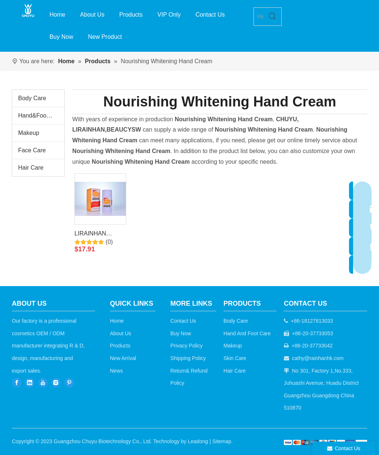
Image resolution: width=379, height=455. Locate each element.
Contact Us (183, 321)
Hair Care (30, 167)
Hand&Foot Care (40, 115)
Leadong (198, 441)
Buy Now (180, 333)
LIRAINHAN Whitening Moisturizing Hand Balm (98, 234)
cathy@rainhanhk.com (318, 358)
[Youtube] (43, 382)
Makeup (28, 133)
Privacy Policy (186, 346)
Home (117, 321)
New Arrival (123, 358)
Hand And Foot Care (247, 333)
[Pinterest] (69, 382)
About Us (120, 333)
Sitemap (221, 441)
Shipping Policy (188, 358)
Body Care (32, 98)
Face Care (32, 150)
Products (120, 346)
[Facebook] (16, 382)
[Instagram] (56, 382)
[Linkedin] (29, 382)
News (116, 371)
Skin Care (235, 358)
